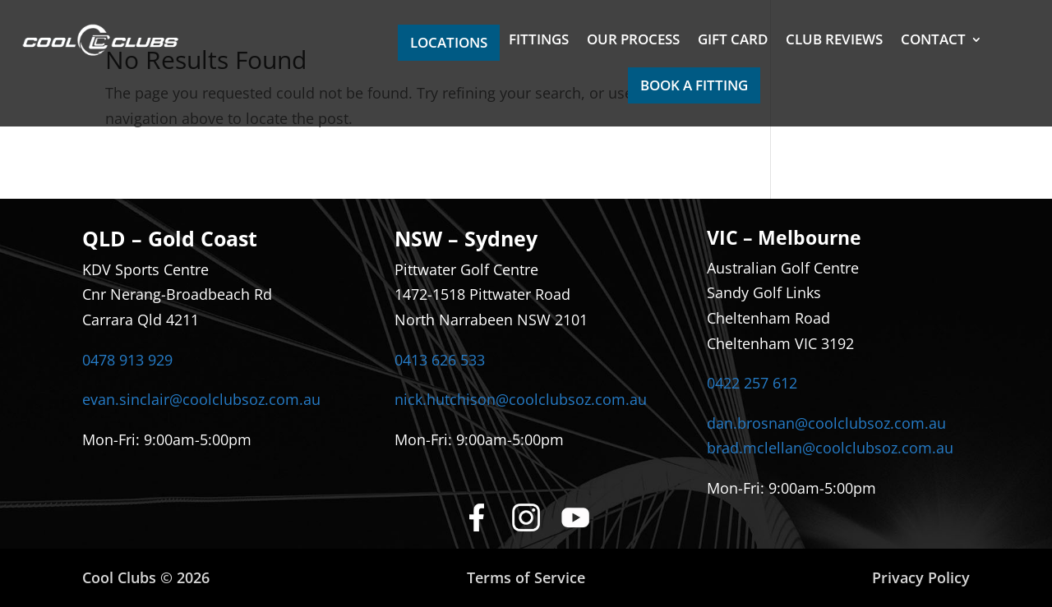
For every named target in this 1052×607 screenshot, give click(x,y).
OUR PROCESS (633, 41)
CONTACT (933, 41)
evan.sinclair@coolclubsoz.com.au (201, 399)
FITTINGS (539, 41)
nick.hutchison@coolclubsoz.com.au (520, 399)
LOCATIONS (448, 42)
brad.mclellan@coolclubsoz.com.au (830, 448)
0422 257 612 (752, 383)
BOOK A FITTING (694, 85)
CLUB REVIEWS (834, 41)
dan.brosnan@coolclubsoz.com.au (826, 423)
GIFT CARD (733, 41)
